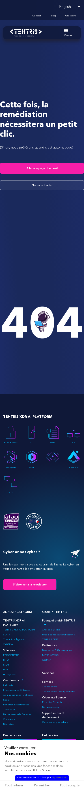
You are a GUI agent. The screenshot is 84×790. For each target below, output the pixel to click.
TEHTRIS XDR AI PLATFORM (19, 629)
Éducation (9, 724)
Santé (6, 699)
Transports (9, 709)
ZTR (10, 484)
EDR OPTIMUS (10, 435)
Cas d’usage (11, 680)
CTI (52, 459)
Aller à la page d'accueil (42, 168)
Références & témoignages (57, 650)
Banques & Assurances (16, 704)
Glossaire (70, 15)
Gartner (46, 659)
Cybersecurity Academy (55, 722)
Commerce (9, 719)
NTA (73, 435)
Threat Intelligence (13, 639)
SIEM (52, 435)
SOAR (31, 459)
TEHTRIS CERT (50, 639)
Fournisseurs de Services (17, 714)
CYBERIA (73, 459)
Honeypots (10, 459)
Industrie (8, 685)
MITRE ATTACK (50, 655)
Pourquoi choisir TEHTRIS (58, 620)
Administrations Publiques (18, 694)
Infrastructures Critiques (16, 690)
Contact (36, 15)
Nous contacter (42, 185)
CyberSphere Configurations (58, 691)
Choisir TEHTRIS (51, 629)
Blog (53, 15)
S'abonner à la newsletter (30, 584)
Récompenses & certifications (58, 634)
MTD (31, 435)
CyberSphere (49, 686)
